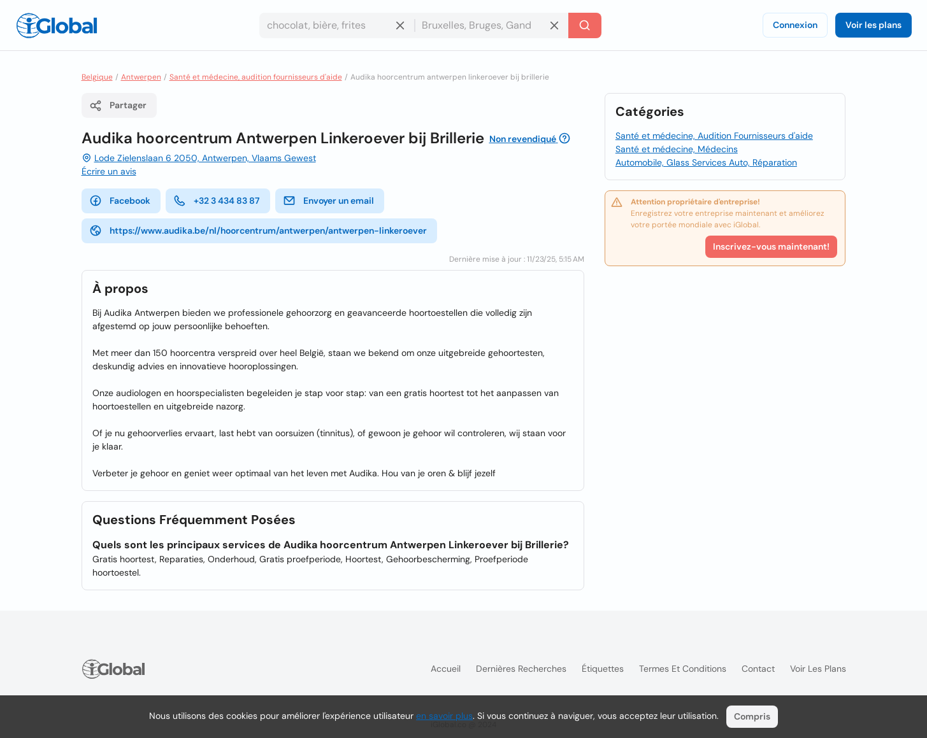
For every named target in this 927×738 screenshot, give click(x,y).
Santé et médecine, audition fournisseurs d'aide (255, 77)
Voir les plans (873, 25)
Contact (758, 668)
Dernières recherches (521, 668)
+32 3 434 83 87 (216, 200)
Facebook (119, 200)
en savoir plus (444, 715)
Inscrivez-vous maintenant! (771, 246)
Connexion (795, 25)
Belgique (97, 77)
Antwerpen (141, 77)
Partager (118, 105)
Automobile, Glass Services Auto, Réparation (706, 162)
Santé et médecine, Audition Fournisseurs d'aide (714, 135)
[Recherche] (584, 25)
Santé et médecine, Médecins (676, 149)
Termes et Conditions (682, 668)
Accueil (446, 668)
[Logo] (56, 25)
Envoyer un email (328, 200)
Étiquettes (603, 668)
